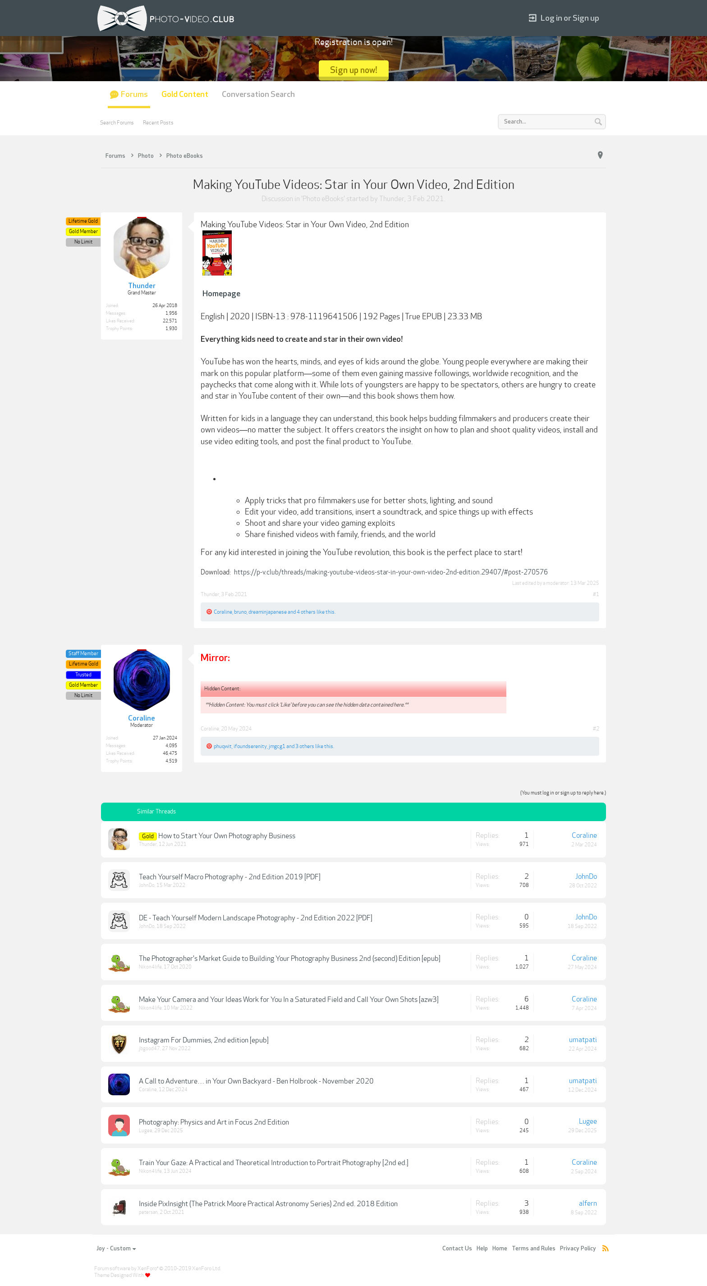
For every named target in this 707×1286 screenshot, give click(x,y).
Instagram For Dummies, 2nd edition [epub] (204, 1040)
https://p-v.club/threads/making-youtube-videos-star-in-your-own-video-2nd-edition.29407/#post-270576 (391, 572)
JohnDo (147, 885)
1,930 (171, 328)
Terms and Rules (534, 1248)
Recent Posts (158, 122)
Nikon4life (150, 967)
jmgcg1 (277, 746)
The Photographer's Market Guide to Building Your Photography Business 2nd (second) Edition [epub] (290, 958)
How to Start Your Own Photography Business (226, 835)
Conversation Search (258, 94)
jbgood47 (149, 1049)
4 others (306, 612)
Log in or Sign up (564, 18)
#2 (596, 729)
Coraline (223, 612)
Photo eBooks (323, 198)
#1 (596, 594)
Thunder (391, 198)
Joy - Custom (116, 1248)
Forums (134, 94)
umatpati (583, 1039)
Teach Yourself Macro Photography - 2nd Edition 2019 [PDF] (230, 877)
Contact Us (457, 1248)
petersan (148, 1212)
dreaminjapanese (267, 612)
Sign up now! (353, 70)
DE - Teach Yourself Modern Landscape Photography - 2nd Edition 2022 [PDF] (255, 918)
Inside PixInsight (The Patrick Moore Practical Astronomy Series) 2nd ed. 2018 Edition (268, 1203)
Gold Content (184, 94)
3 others (304, 746)
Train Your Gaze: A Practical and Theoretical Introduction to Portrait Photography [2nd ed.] (274, 1162)
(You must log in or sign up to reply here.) (563, 793)
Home (499, 1248)
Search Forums (117, 122)
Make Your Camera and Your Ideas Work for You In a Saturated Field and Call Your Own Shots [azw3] (289, 999)
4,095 (171, 746)
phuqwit (223, 746)
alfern (588, 1203)
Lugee (145, 1131)
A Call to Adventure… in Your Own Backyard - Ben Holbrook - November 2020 (256, 1081)
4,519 (171, 761)
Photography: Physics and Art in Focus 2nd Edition (214, 1122)
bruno (240, 612)
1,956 (171, 313)
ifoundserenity (250, 746)
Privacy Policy (578, 1248)
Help (482, 1248)
